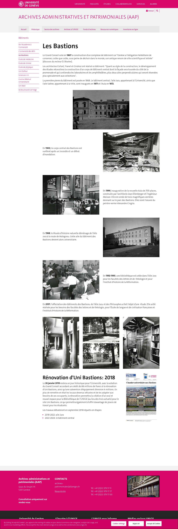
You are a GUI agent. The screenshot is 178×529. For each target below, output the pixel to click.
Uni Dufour (23, 71)
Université (80, 4)
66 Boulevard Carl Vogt (28, 90)
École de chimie (25, 63)
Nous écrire (60, 491)
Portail (150, 10)
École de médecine (26, 59)
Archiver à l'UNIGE (71, 29)
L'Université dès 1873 (27, 51)
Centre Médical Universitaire (25, 80)
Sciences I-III (24, 75)
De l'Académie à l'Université (25, 45)
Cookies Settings (119, 525)
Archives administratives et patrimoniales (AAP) (79, 17)
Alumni (153, 4)
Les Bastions (23, 55)
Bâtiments (24, 37)
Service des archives (51, 29)
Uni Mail (22, 86)
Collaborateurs (124, 4)
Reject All (136, 525)
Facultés (94, 4)
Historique (35, 29)
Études (107, 4)
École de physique (26, 67)
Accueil (23, 29)
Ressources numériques (109, 29)
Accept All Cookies (153, 525)
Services (141, 4)
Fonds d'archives (89, 29)
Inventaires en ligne (130, 29)
